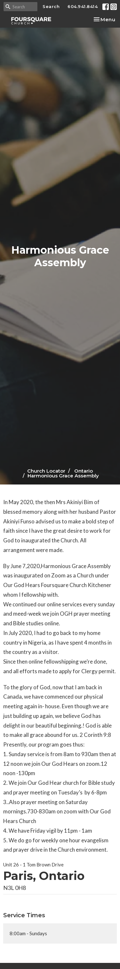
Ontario (83, 471)
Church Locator (46, 471)
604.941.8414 (83, 6)
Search (51, 6)
